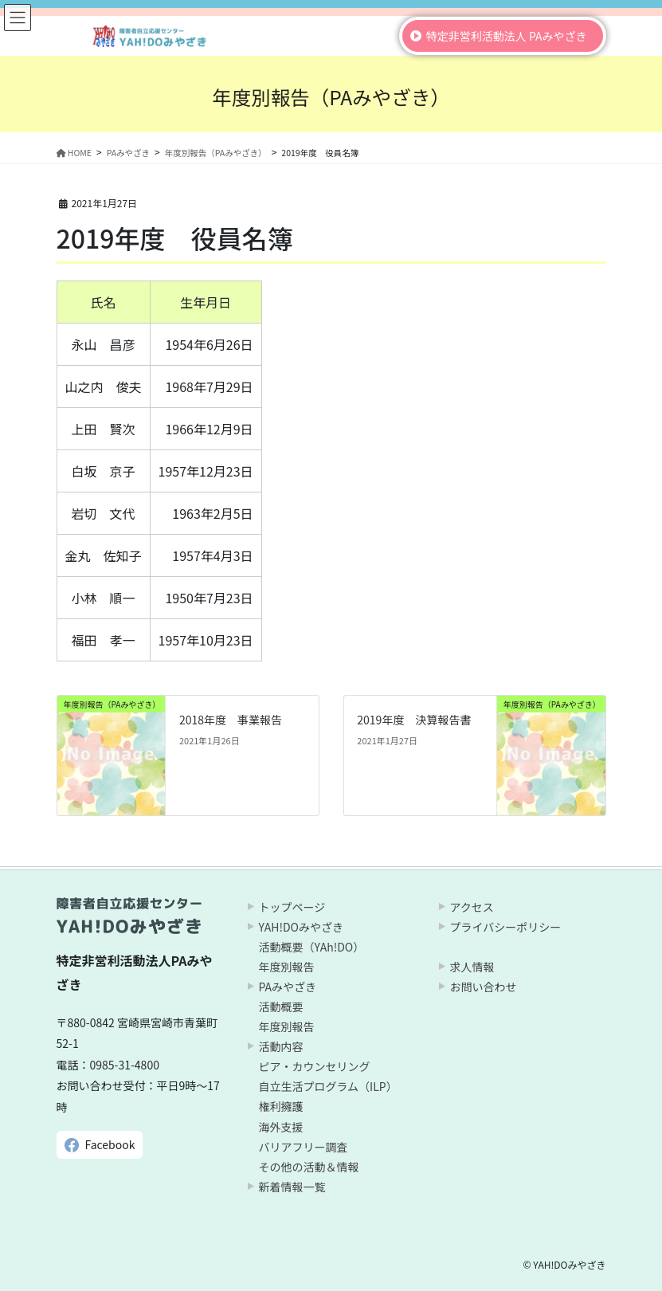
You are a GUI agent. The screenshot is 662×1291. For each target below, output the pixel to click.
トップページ (292, 907)
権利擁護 (281, 1106)
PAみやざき (288, 987)
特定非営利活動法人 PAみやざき (506, 36)
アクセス (472, 907)
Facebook (110, 1144)
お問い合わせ (483, 987)
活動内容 (281, 1046)
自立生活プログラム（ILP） (328, 1086)
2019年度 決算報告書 (414, 720)
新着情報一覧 (292, 1187)
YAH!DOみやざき (301, 927)
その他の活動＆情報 (309, 1167)
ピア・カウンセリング (314, 1066)
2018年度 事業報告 (230, 720)
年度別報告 (287, 967)
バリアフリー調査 (303, 1147)
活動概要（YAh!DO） (312, 947)
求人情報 (472, 967)
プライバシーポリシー (506, 927)
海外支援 (281, 1127)
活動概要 (281, 1006)
